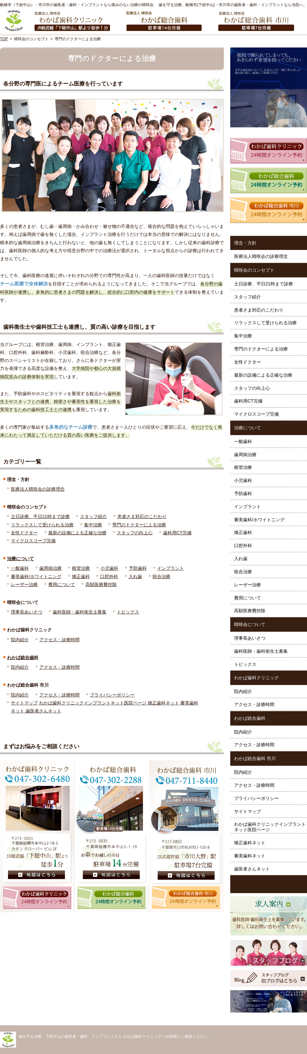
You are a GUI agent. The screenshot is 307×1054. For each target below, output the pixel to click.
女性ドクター (24, 532)
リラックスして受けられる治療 (42, 524)
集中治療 (93, 524)
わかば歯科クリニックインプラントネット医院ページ (93, 702)
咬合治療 (161, 576)
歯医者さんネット (43, 710)
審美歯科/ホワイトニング (36, 576)
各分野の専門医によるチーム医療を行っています (63, 84)
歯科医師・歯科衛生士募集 (79, 611)
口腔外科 (109, 576)
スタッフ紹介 (93, 516)
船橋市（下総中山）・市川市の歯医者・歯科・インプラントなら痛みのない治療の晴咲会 (77, 5)
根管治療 (81, 568)
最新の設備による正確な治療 (77, 532)
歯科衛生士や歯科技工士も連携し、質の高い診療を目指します (79, 327)
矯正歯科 (81, 576)
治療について (20, 558)
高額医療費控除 (101, 584)
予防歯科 (138, 568)
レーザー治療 (24, 584)
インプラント (170, 568)
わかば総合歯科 (22, 657)
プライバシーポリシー (112, 694)
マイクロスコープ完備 (33, 540)
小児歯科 (109, 568)
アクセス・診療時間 (59, 639)
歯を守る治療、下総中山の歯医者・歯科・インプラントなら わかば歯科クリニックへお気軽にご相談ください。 (115, 1036)
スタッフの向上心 (135, 532)
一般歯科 (20, 568)
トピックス (128, 611)
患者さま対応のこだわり (142, 516)
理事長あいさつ (26, 611)
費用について (61, 584)
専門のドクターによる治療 (139, 524)
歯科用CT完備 (177, 532)
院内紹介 (20, 639)
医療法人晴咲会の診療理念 (38, 489)
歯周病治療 (50, 568)
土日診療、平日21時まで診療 (40, 516)
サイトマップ (24, 702)
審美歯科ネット (249, 855)
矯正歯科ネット (164, 702)
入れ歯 (135, 576)
